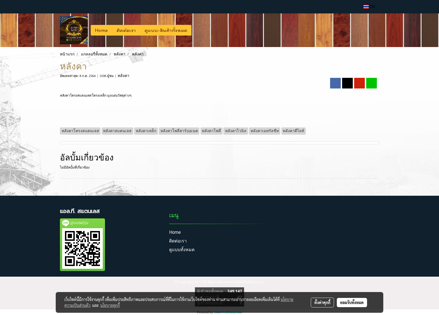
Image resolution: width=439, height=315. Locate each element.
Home (101, 30)
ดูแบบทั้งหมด (182, 249)
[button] (196, 30)
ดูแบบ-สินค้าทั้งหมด (165, 30)
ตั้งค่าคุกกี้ (322, 302)
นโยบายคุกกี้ (110, 305)
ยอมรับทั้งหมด (352, 302)
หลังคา (123, 76)
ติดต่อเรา (126, 30)
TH (369, 6)
